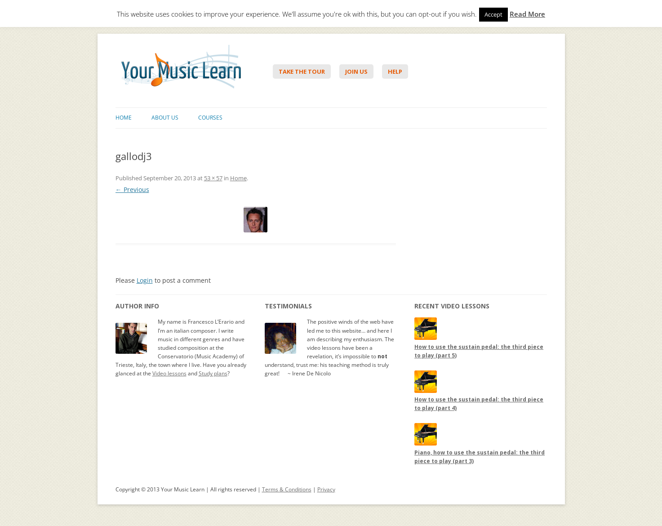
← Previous (132, 189)
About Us (164, 117)
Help (395, 71)
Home (124, 117)
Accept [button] (493, 14)
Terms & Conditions (286, 489)
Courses (210, 117)
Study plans (213, 373)
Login (145, 280)
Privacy (326, 489)
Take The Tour (302, 71)
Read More (527, 14)
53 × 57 (213, 178)
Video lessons (169, 373)
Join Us (356, 71)
